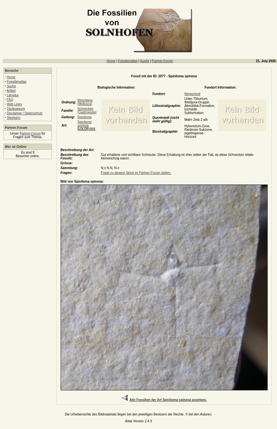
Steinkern (13, 117)
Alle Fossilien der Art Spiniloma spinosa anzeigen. (168, 400)
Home (111, 61)
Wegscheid (192, 94)
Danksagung (16, 108)
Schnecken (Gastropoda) (86, 110)
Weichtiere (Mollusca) (85, 102)
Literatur (13, 95)
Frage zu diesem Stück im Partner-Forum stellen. (136, 173)
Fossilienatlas (128, 61)
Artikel (11, 90)
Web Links (14, 104)
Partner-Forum (162, 61)
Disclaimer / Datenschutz (25, 113)
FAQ (10, 99)
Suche (144, 61)
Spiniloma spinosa (86, 125)
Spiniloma (84, 117)
